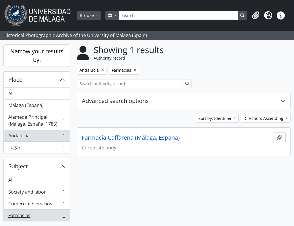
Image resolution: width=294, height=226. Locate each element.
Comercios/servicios (36, 205)
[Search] (178, 15)
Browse (87, 15)
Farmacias (36, 216)
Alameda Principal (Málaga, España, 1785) (36, 120)
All (10, 93)
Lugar (36, 148)
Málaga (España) (36, 106)
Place (15, 79)
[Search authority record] (130, 83)
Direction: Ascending (264, 118)
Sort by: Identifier (215, 118)
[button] (255, 15)
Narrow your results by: (36, 55)
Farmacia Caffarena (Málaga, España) (131, 137)
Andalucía (36, 137)
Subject (18, 166)
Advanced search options (115, 101)
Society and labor (36, 193)
